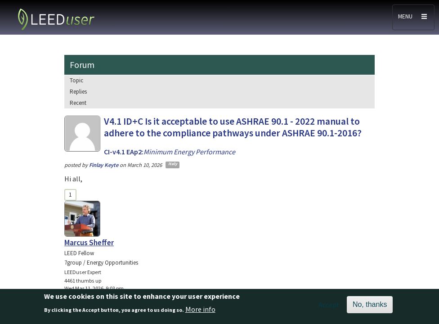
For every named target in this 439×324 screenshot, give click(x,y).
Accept (329, 304)
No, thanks (370, 304)
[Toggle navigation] (413, 17)
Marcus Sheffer (89, 243)
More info (200, 309)
